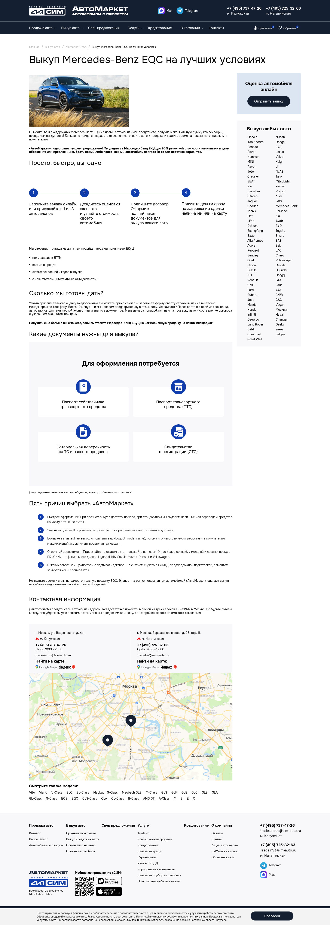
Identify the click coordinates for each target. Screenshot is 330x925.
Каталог (35, 833)
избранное (291, 28)
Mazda (252, 305)
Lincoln (252, 137)
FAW (279, 201)
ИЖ (249, 275)
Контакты (216, 28)
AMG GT (149, 798)
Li (277, 167)
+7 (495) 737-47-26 (244, 8)
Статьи (216, 839)
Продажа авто (42, 28)
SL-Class (83, 792)
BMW (279, 295)
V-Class (56, 792)
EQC (75, 798)
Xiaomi (280, 186)
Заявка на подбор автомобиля (159, 875)
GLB (205, 792)
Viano (43, 792)
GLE (184, 792)
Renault (252, 280)
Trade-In (143, 833)
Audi (279, 196)
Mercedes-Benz (286, 206)
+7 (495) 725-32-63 (283, 8)
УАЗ (278, 290)
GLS (164, 792)
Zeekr (279, 329)
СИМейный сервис (224, 851)
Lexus (280, 152)
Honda (251, 310)
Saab (250, 236)
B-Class (133, 798)
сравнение (266, 28)
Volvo (279, 157)
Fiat (250, 216)
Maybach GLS (131, 792)
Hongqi (280, 275)
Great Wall (254, 339)
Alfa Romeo (255, 241)
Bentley (252, 255)
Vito (32, 792)
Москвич (282, 310)
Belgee (280, 334)
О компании (191, 28)
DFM (250, 329)
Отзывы (217, 833)
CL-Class (117, 798)
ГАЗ (278, 280)
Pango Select (38, 839)
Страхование (147, 857)
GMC (250, 285)
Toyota (280, 231)
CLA (104, 798)
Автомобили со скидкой (46, 845)
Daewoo (253, 319)
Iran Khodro (255, 142)
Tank (279, 176)
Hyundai (281, 270)
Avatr (279, 221)
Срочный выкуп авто (81, 833)
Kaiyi (279, 162)
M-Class (151, 792)
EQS (64, 798)
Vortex (280, 191)
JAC (278, 250)
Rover (251, 152)
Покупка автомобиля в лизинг (159, 881)
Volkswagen (284, 260)
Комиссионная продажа (155, 839)
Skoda (251, 265)
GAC (279, 300)
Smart (280, 236)
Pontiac (252, 147)
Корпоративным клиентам (156, 869)
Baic (279, 245)
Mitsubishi (283, 181)
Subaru (252, 295)
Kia (278, 216)
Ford (250, 290)
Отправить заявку (269, 101)
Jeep (250, 300)
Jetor (251, 171)
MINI (250, 162)
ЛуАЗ (279, 171)
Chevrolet (254, 334)
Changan (282, 319)
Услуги (135, 28)
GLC (195, 792)
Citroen (252, 196)
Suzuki (251, 270)
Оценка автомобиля (80, 851)
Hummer (253, 157)
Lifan (250, 221)
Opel (250, 260)
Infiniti (251, 314)
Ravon (251, 167)
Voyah (280, 305)
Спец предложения (104, 28)
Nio (249, 186)
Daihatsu (253, 191)
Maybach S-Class (105, 792)
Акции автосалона (224, 845)
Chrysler (253, 176)
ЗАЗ (278, 147)
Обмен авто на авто (80, 845)
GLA (215, 792)
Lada (279, 285)
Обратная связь (222, 857)
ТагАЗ (251, 211)
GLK (174, 792)
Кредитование (160, 28)
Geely (280, 324)
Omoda (280, 265)
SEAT (251, 181)
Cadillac (252, 206)
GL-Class (35, 798)
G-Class (51, 798)
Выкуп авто (72, 28)
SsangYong (255, 231)
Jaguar (252, 201)
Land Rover (255, 324)
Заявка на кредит (150, 851)
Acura (251, 245)
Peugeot (253, 250)
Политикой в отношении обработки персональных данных (172, 916)
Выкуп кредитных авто (82, 839)
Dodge (280, 142)
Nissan (280, 137)
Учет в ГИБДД (148, 863)
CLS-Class (89, 798)
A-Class (164, 798)
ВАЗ (278, 241)
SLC (69, 792)
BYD (279, 226)
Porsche (281, 211)
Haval (280, 314)
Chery (280, 255)
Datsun (252, 226)
